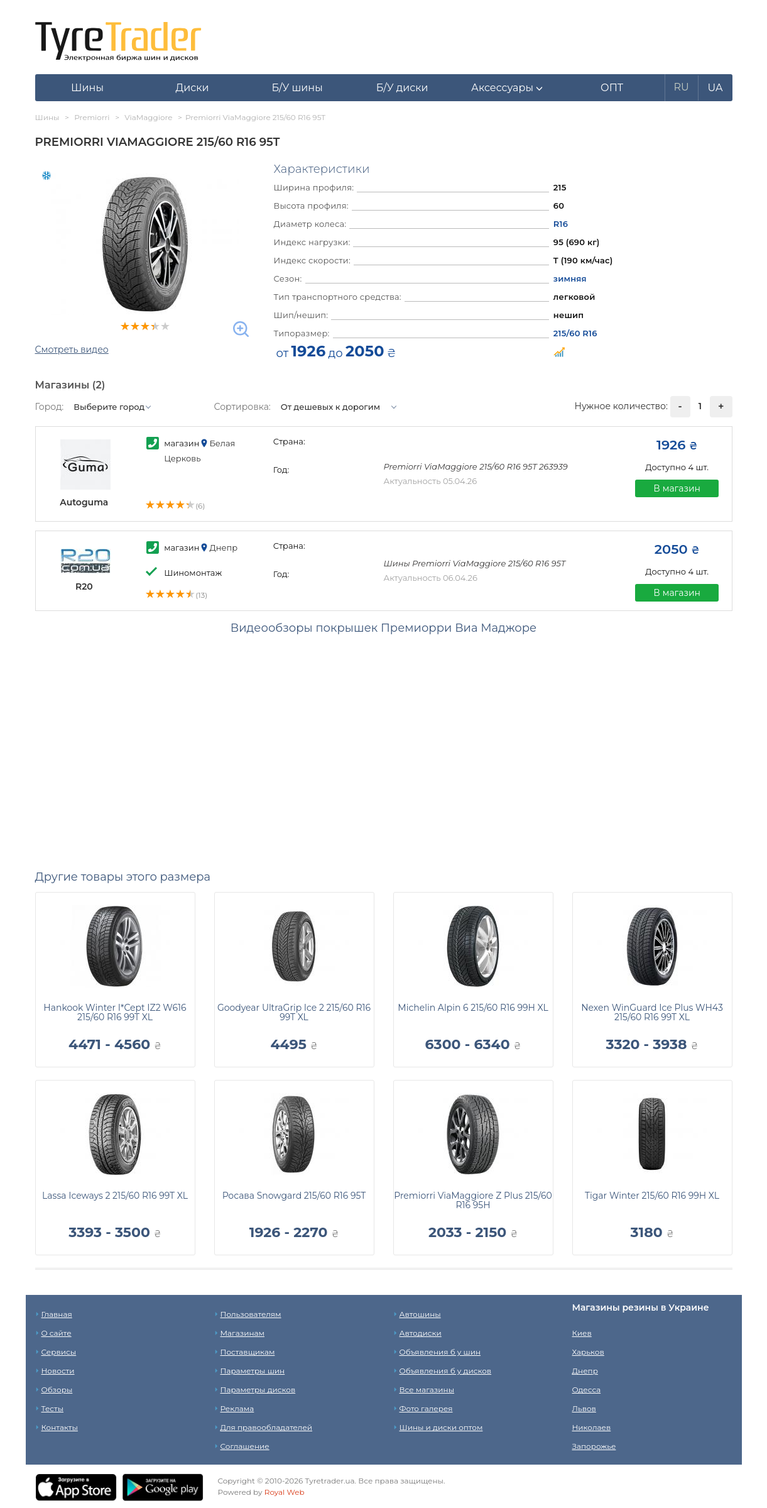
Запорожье (594, 1446)
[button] (507, 88)
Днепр (585, 1370)
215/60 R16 (575, 333)
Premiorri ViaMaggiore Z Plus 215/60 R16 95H (473, 1200)
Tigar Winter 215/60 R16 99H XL (652, 1195)
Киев (582, 1333)
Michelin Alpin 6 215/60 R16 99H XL (473, 1007)
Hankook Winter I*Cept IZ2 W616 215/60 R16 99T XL (114, 1012)
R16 (560, 224)
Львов (584, 1408)
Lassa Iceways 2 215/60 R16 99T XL (115, 1195)
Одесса (586, 1389)
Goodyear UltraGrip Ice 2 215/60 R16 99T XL (294, 1012)
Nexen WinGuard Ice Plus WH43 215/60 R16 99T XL (652, 1012)
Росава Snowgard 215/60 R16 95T (294, 1195)
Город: (49, 406)
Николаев (591, 1427)
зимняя (570, 278)
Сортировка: (242, 406)
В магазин (676, 488)
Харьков (588, 1352)
